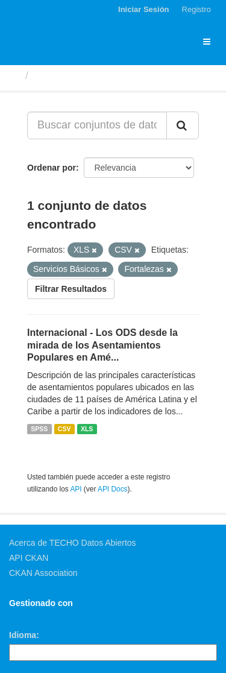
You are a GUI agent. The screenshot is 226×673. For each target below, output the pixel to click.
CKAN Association (43, 573)
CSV (64, 428)
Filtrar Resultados (71, 289)
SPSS (39, 428)
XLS (87, 428)
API (75, 489)
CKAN (29, 616)
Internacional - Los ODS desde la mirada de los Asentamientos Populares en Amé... (102, 345)
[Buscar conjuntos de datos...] (97, 125)
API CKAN (28, 558)
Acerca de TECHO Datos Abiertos (72, 543)
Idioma (22, 635)
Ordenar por (51, 167)
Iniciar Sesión (143, 9)
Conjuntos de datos (85, 75)
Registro (196, 9)
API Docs (113, 489)
